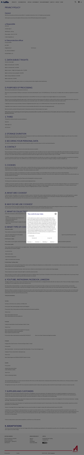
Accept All (50, 238)
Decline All (34, 238)
